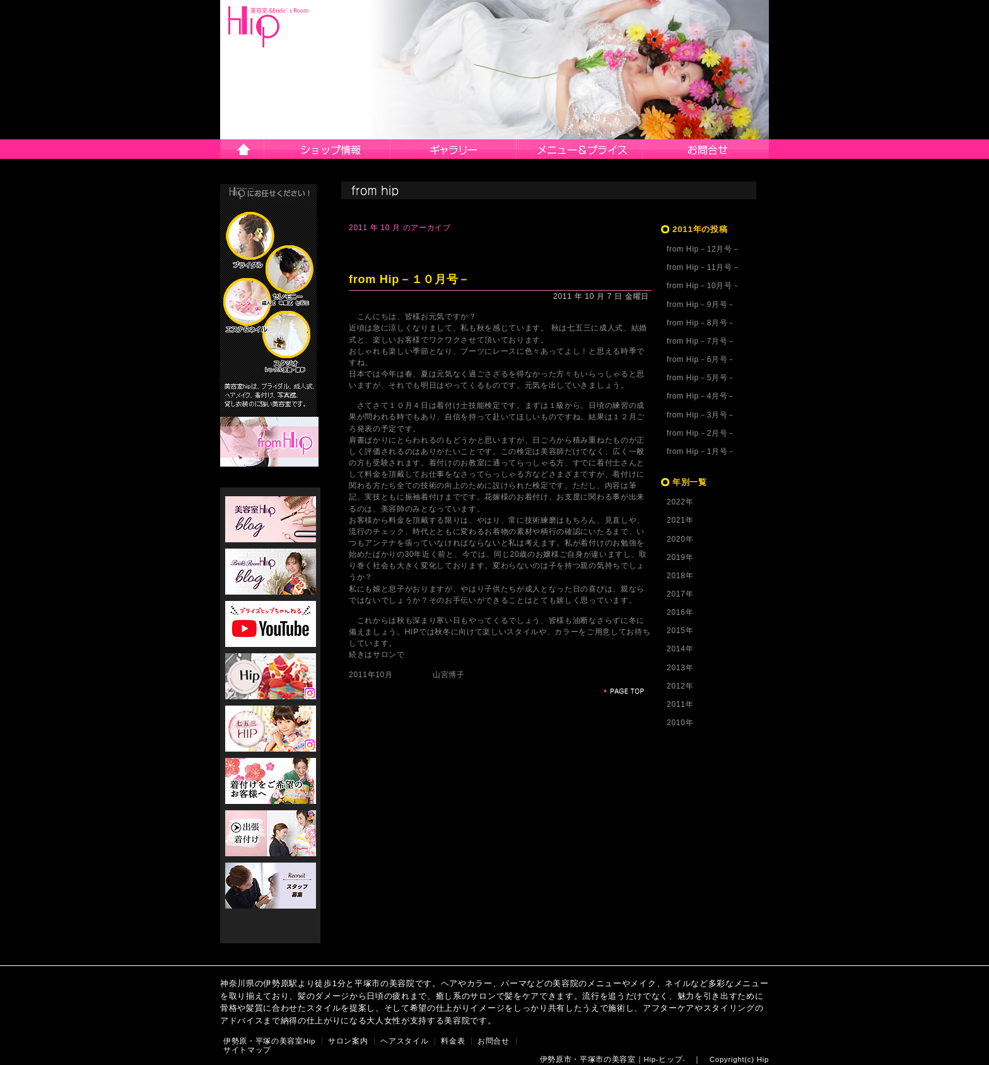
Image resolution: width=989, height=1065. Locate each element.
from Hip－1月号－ (701, 451)
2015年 (680, 630)
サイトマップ (247, 1050)
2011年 (680, 704)
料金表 (453, 1041)
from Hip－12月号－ (703, 249)
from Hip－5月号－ (701, 377)
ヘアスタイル (453, 149)
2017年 (680, 594)
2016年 (680, 612)
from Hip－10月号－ (703, 285)
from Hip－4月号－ (701, 396)
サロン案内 (327, 149)
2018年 (680, 575)
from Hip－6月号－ (701, 359)
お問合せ (706, 149)
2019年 (680, 557)
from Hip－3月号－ (701, 414)
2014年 (680, 648)
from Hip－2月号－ (701, 433)
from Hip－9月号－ (701, 304)
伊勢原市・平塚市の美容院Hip (268, 26)
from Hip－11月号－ (703, 267)
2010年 (680, 722)
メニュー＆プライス (580, 149)
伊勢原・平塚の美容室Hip (269, 1041)
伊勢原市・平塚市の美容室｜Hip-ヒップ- (613, 1059)
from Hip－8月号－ (701, 322)
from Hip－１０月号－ (409, 279)
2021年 (680, 520)
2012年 (680, 686)
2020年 (680, 539)
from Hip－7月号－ (701, 341)
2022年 (680, 502)
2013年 (680, 667)
